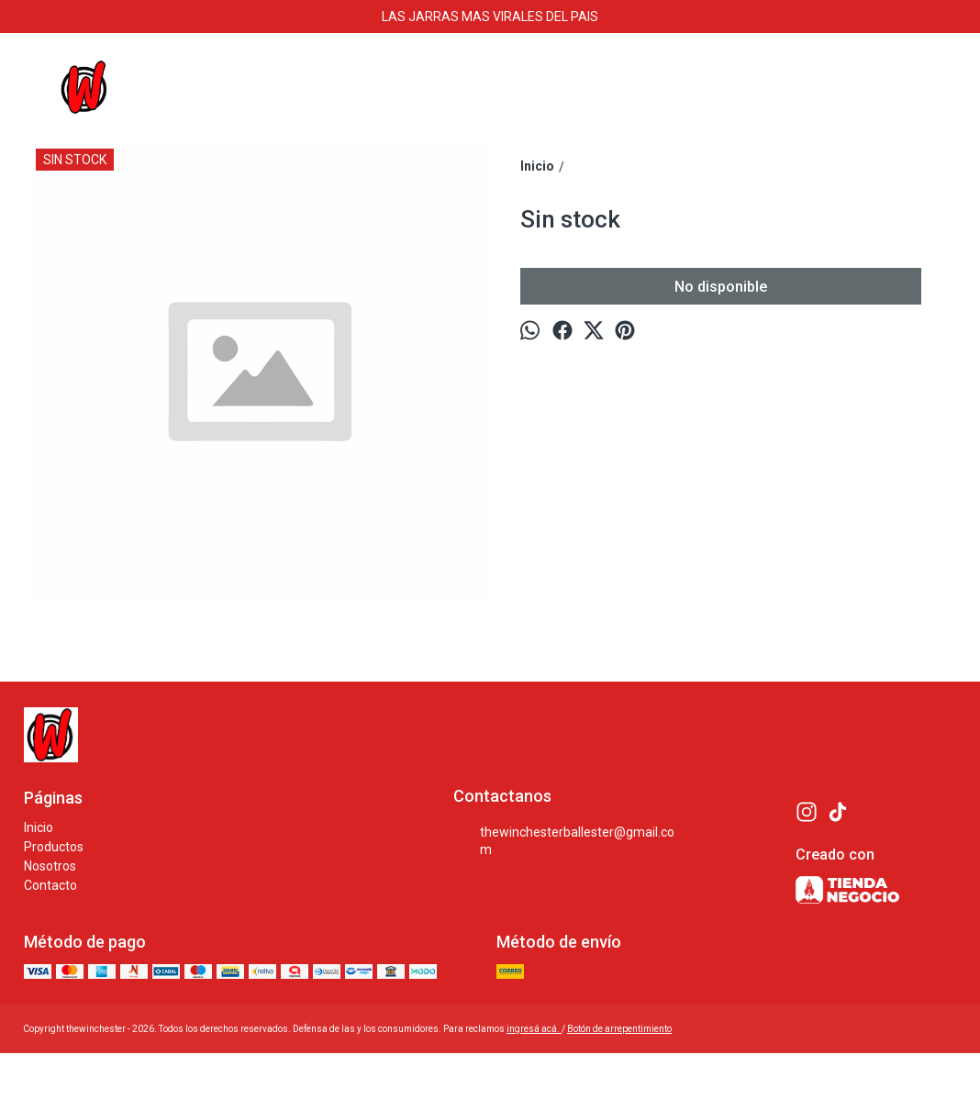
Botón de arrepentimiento (619, 1029)
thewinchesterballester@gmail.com (563, 841)
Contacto (50, 885)
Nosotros (50, 866)
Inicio (38, 827)
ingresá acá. (534, 1029)
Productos (54, 846)
